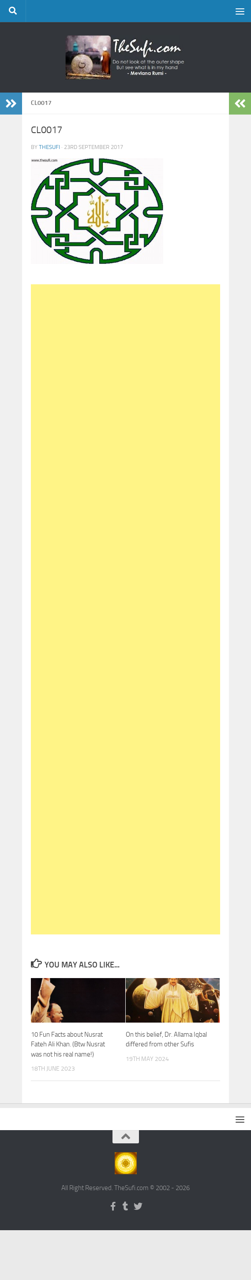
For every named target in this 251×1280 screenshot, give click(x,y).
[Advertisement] (125, 609)
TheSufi (49, 147)
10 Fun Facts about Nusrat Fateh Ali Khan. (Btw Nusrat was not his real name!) (68, 1044)
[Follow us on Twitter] (138, 1206)
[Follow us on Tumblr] (125, 1206)
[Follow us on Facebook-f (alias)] (113, 1206)
